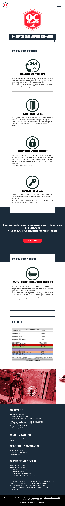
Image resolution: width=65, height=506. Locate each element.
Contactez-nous (32, 241)
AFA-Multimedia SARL (40, 503)
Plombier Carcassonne (17, 467)
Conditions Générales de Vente (32, 499)
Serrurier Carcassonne (17, 466)
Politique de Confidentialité (52, 498)
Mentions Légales (37, 498)
